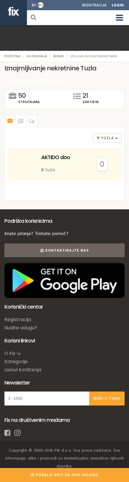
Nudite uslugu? (20, 327)
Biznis (59, 56)
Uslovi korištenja (22, 369)
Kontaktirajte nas (64, 250)
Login (118, 5)
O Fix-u (12, 353)
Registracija (94, 5)
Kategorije (37, 56)
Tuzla (106, 137)
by (34, 5)
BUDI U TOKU (107, 398)
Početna (12, 56)
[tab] (10, 121)
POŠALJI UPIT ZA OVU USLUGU (65, 474)
